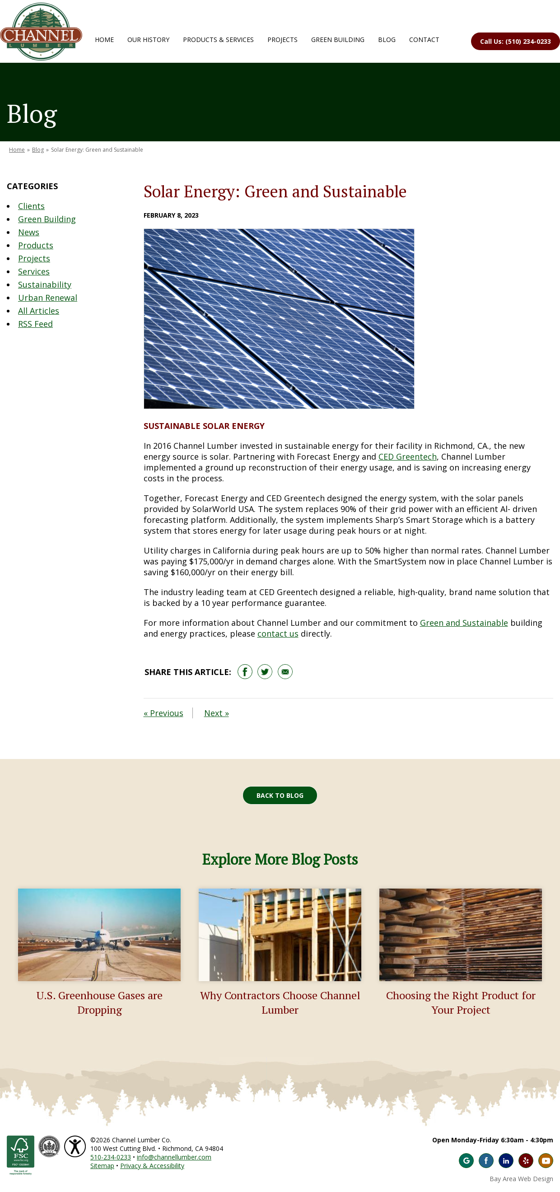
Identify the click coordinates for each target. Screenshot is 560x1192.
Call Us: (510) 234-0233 (515, 41)
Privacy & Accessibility (152, 1165)
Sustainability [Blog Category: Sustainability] (44, 284)
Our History (148, 39)
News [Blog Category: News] (28, 232)
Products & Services (218, 39)
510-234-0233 (110, 1157)
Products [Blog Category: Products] (35, 245)
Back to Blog (280, 795)
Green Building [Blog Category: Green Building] (47, 219)
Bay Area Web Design (521, 1178)
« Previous (163, 713)
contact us (278, 633)
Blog (387, 39)
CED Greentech (407, 456)
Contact (424, 39)
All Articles (38, 310)
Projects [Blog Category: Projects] (34, 258)
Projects (282, 39)
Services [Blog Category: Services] (34, 271)
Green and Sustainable (464, 622)
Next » (216, 713)
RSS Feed (35, 323)
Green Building (337, 39)
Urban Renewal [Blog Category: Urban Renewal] (47, 297)
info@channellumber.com (174, 1157)
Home (104, 39)
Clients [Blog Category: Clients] (31, 205)
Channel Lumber (41, 31)
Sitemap (102, 1165)
